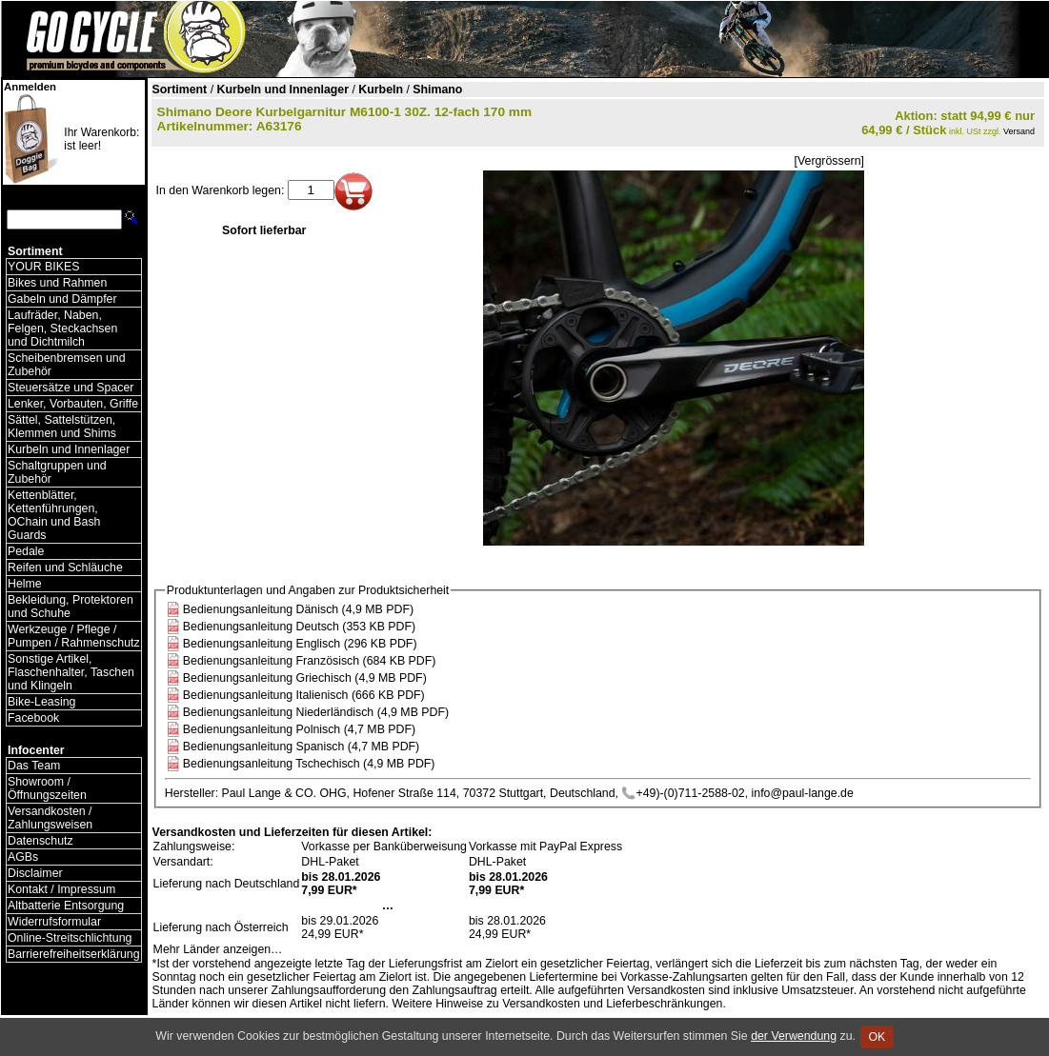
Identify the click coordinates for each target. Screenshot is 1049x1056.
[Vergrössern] (829, 161)
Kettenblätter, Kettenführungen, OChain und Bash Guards (54, 515)
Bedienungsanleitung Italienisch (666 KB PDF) (304, 695)
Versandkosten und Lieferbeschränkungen (612, 1003)
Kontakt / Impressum (61, 889)
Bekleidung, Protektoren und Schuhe (70, 606)
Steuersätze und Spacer (70, 387)
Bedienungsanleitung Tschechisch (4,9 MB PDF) (309, 763)
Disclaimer (35, 873)
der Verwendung (794, 1036)
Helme (25, 583)
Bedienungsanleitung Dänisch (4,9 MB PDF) (298, 609)
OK (877, 1037)
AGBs (23, 857)
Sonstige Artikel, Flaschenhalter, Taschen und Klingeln (71, 672)
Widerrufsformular (54, 921)
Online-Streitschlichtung (69, 938)
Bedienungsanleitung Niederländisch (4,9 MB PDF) (316, 712)
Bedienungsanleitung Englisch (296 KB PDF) (300, 643)
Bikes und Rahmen (57, 282)
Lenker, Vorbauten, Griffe (73, 403)
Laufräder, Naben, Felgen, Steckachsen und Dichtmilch (62, 329)
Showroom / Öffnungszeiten (47, 788)
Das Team (34, 765)
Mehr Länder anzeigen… (218, 949)
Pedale (26, 551)
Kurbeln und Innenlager (69, 449)
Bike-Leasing (41, 701)
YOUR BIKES (43, 266)
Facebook (33, 718)
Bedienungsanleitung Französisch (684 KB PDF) (309, 660)
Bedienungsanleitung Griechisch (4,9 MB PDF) (305, 678)
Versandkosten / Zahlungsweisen (50, 818)
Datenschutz (40, 840)
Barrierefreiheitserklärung (74, 954)
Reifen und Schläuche (65, 567)
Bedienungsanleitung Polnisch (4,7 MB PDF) (299, 729)
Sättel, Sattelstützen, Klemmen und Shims (62, 426)
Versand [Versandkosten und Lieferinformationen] (1019, 131)
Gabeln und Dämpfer (62, 299)
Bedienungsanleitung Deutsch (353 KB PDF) (299, 626)
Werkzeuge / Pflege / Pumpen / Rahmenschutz (74, 636)
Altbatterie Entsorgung (66, 905)
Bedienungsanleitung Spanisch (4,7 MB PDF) (301, 746)
